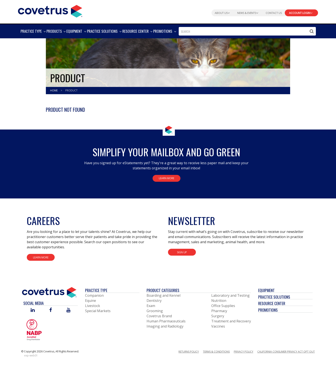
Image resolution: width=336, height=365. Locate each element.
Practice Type (96, 290)
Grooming (155, 310)
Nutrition (218, 300)
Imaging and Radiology (165, 326)
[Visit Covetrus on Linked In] (33, 310)
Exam (151, 305)
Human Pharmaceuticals (166, 321)
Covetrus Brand (159, 316)
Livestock (92, 305)
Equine (90, 300)
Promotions (268, 310)
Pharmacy (219, 310)
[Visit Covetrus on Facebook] (50, 310)
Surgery (217, 316)
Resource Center (271, 303)
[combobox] (247, 31)
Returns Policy (188, 351)
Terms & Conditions (216, 351)
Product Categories (163, 290)
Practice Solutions (274, 297)
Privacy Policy (243, 351)
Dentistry (154, 300)
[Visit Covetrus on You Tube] (68, 310)
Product (71, 90)
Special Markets (98, 310)
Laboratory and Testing (230, 295)
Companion (94, 295)
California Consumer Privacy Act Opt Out (286, 351)
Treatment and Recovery (231, 321)
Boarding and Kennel (163, 295)
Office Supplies (223, 305)
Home (54, 90)
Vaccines (218, 326)
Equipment (266, 290)
